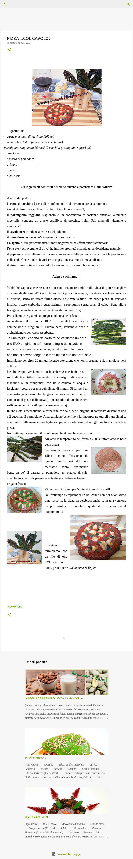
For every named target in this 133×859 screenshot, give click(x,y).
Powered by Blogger (67, 854)
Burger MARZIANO (35, 757)
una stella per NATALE (37, 817)
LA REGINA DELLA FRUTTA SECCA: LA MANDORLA (54, 698)
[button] (9, 50)
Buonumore (15, 607)
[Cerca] (15, 4)
